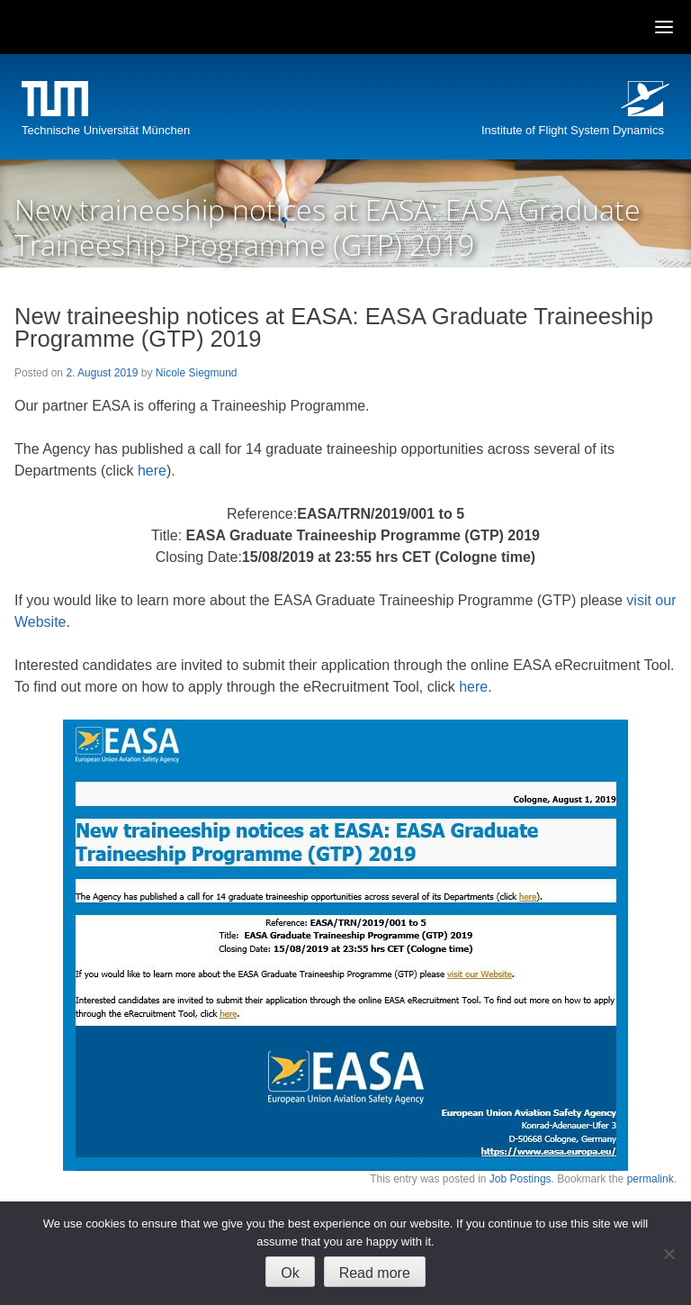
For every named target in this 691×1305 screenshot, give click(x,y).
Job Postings (520, 1179)
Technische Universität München (106, 130)
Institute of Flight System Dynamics (572, 130)
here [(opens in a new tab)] (152, 470)
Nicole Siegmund (197, 373)
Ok (290, 1273)
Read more (374, 1273)
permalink (650, 1179)
